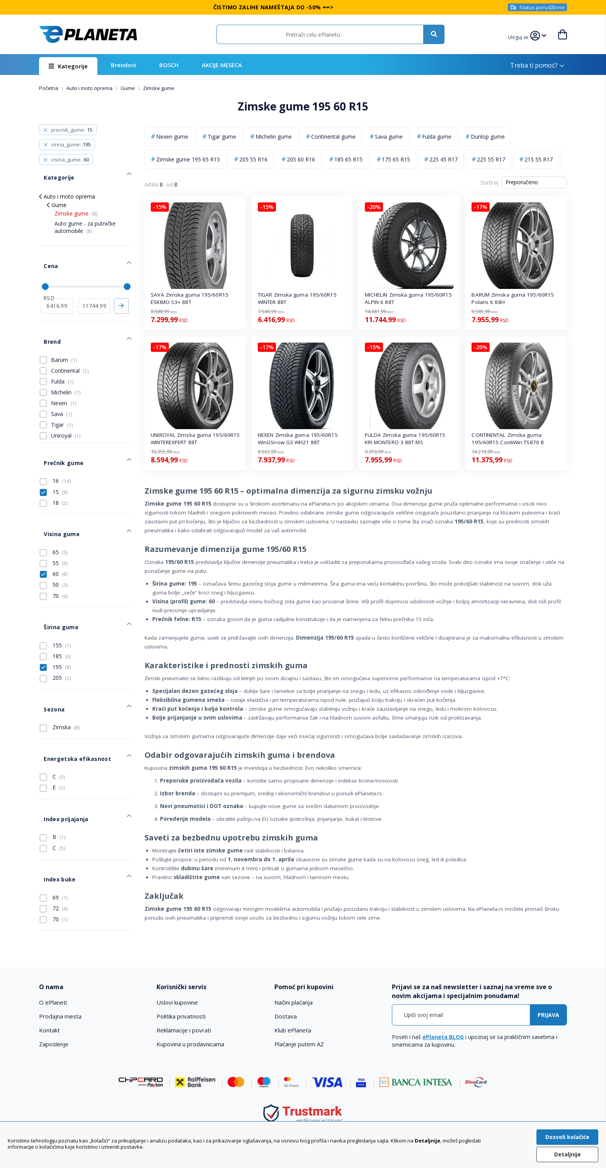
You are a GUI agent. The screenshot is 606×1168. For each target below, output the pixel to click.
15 (54, 461)
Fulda (62, 357)
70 (54, 557)
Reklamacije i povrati (184, 1015)
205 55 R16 (253, 159)
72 (54, 834)
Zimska (60, 674)
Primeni (121, 289)
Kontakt (49, 1015)
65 (54, 514)
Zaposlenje (53, 1028)
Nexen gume (172, 136)
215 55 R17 (538, 159)
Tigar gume (222, 136)
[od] (57, 289)
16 (55, 449)
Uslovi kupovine (177, 987)
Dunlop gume (488, 136)
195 (55, 621)
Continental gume (333, 136)
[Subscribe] (548, 999)
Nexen (64, 378)
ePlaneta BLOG (443, 1021)
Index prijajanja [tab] (60, 754)
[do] (94, 289)
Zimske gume (76, 206)
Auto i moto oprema (90, 88)
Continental (70, 346)
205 (55, 632)
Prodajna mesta (60, 1001)
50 (54, 546)
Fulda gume (436, 136)
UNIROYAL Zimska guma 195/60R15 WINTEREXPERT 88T (195, 438)
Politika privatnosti (181, 1001)
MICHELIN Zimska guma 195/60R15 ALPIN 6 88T (408, 298)
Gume (128, 88)
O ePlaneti (53, 987)
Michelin (66, 368)
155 (55, 599)
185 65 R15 (348, 159)
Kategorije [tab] (53, 172)
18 (54, 471)
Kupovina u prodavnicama (190, 1028)
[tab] (92, 971)
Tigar (62, 400)
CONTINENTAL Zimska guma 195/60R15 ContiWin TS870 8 (508, 438)
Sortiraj (489, 182)
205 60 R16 (301, 159)
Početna (49, 88)
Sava (61, 389)
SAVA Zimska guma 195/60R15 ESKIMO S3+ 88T (189, 298)
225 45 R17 (443, 159)
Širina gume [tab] (55, 583)
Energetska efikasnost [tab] (71, 701)
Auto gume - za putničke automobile (85, 219)
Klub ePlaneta (292, 1015)
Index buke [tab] (54, 807)
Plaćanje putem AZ (299, 1028)
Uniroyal (66, 411)
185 (55, 611)
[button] (519, 36)
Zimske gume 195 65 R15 (188, 159)
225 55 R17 (491, 159)
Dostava (285, 1001)
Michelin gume (273, 136)
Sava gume (389, 136)
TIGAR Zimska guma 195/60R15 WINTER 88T (297, 298)
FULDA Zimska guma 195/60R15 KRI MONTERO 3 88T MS (405, 438)
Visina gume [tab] (56, 498)
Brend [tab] (47, 320)
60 (54, 536)
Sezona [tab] (49, 658)
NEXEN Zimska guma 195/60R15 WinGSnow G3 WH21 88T (298, 438)
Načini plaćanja (293, 987)
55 (54, 524)
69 (54, 823)
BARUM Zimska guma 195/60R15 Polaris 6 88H (513, 298)
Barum (64, 335)
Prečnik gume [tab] (58, 434)
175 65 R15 (396, 159)
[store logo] (88, 34)
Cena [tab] (46, 254)
